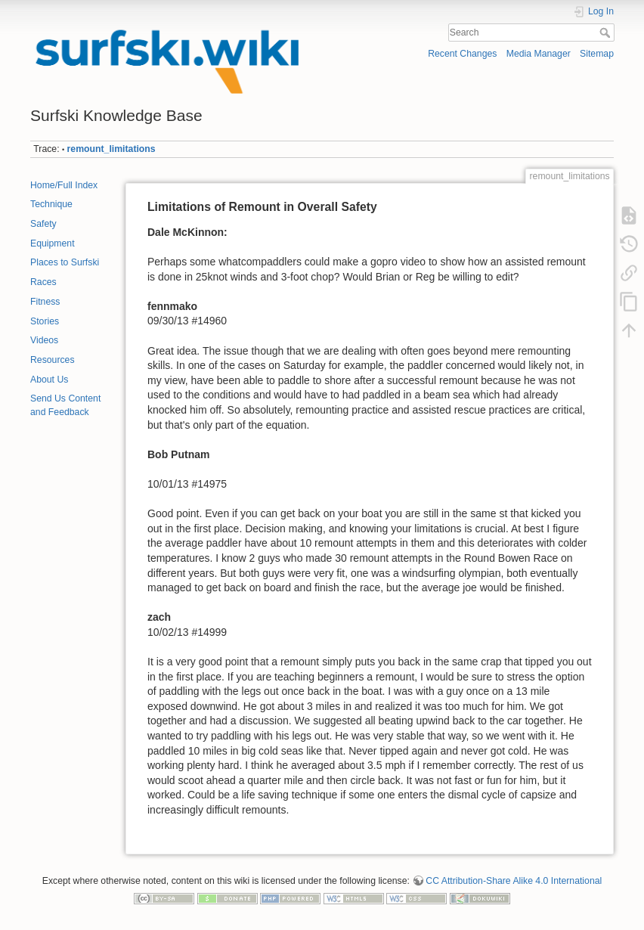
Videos (44, 340)
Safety (43, 224)
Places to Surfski (64, 262)
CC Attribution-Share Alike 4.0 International (514, 881)
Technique (51, 204)
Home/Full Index (64, 185)
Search (606, 32)
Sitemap (597, 53)
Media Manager (538, 53)
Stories (44, 321)
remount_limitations (111, 149)
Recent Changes (462, 53)
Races (43, 282)
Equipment (52, 243)
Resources (52, 360)
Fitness (45, 301)
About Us (49, 379)
